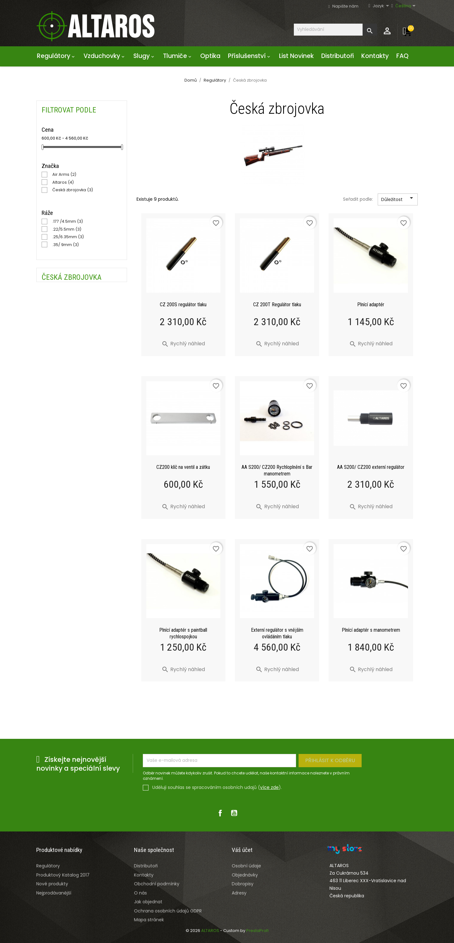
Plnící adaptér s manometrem (371, 630)
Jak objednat (148, 902)
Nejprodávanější (53, 893)
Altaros (63, 182)
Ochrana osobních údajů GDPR (168, 911)
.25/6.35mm (68, 236)
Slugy (144, 56)
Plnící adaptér (370, 305)
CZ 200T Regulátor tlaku (277, 305)
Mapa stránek (149, 920)
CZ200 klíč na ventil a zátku (183, 467)
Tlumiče (178, 56)
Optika (210, 56)
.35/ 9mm (65, 244)
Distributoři (337, 56)
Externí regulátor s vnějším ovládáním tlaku (277, 633)
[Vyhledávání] (335, 29)
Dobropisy (242, 884)
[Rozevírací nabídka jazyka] (384, 6)
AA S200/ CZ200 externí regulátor (371, 467)
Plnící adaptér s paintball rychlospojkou (183, 633)
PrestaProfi (257, 930)
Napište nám (345, 6)
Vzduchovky (105, 56)
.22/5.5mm (66, 229)
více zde (269, 787)
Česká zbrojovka (72, 190)
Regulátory (56, 56)
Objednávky (245, 875)
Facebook (220, 813)
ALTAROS (210, 930)
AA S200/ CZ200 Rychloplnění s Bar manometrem (277, 470)
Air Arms (64, 174)
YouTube (234, 813)
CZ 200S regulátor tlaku (183, 305)
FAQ (402, 56)
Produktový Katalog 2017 (63, 875)
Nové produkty (52, 884)
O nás (140, 893)
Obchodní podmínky (156, 884)
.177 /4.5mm (67, 221)
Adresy (239, 893)
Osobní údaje (246, 866)
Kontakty (375, 56)
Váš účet (242, 850)
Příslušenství (249, 56)
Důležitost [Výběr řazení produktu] (398, 199)
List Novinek (296, 56)
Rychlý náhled (183, 343)
